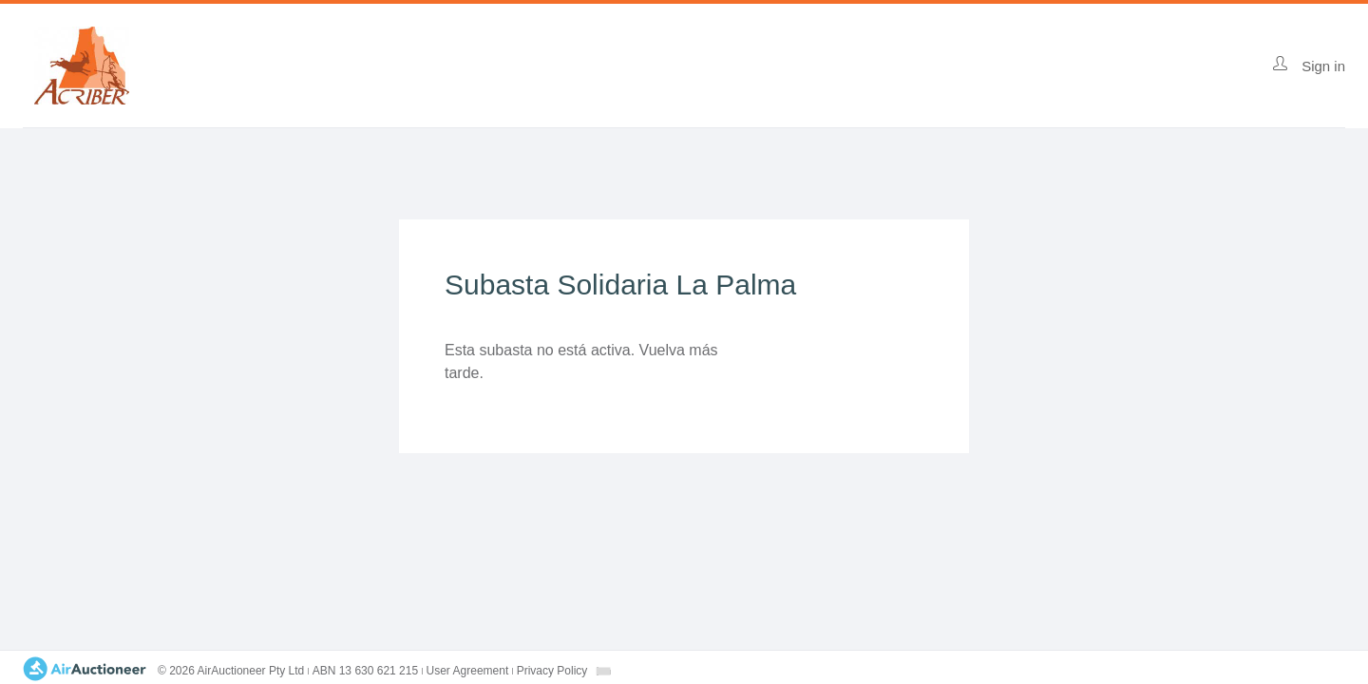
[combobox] (603, 671)
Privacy (552, 670)
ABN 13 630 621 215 (365, 670)
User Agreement (468, 670)
